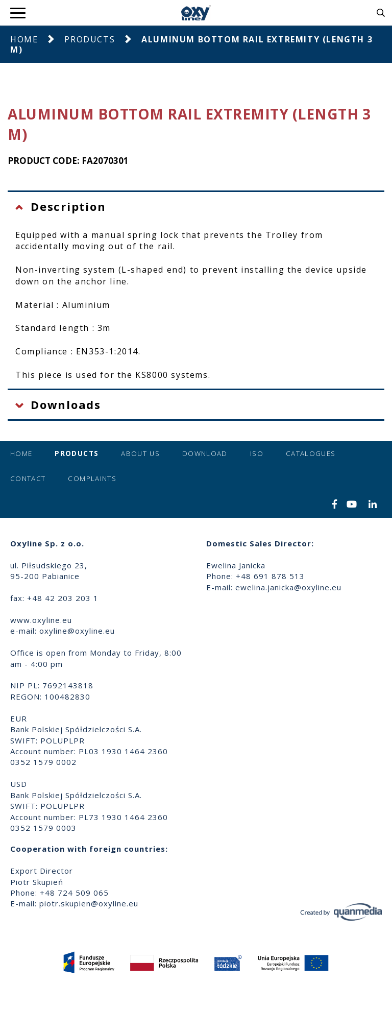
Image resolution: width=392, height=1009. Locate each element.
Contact (27, 478)
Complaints (92, 478)
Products (89, 39)
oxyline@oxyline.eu (77, 631)
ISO (256, 453)
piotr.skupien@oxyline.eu (88, 903)
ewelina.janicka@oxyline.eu (288, 587)
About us (140, 453)
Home (24, 39)
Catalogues (311, 453)
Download (205, 453)
